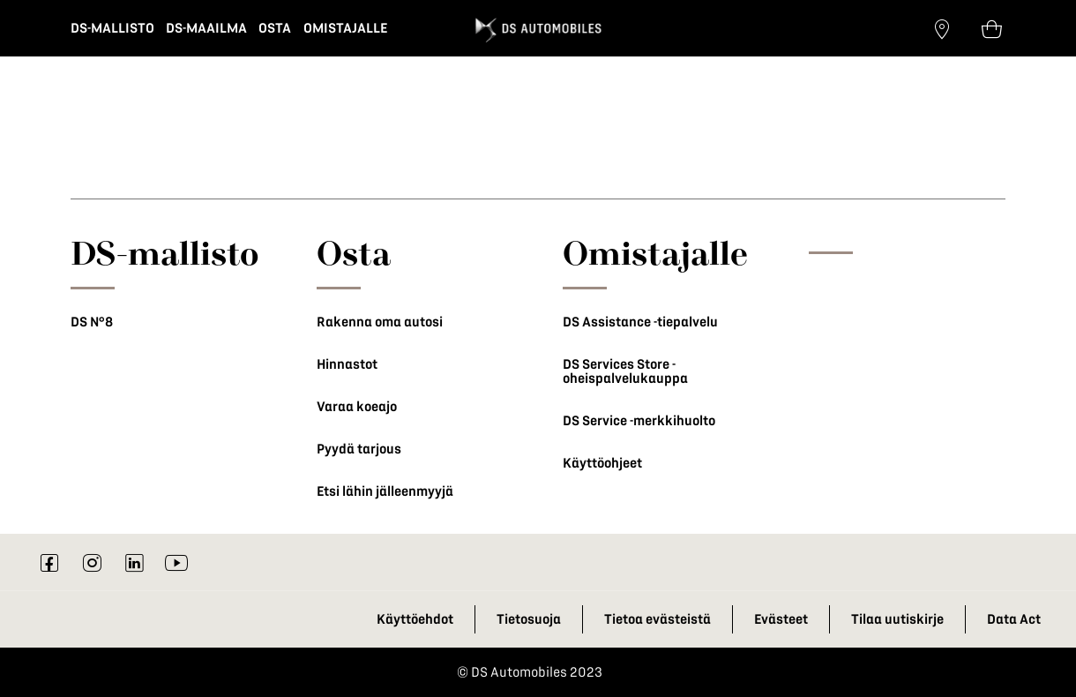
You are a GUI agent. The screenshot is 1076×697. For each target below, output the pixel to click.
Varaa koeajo (357, 407)
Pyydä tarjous (359, 449)
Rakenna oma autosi (380, 322)
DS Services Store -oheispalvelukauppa (625, 371)
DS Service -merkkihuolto (639, 421)
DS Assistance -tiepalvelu (640, 322)
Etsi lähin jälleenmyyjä (385, 491)
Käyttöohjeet (602, 463)
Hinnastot (347, 364)
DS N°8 (92, 322)
